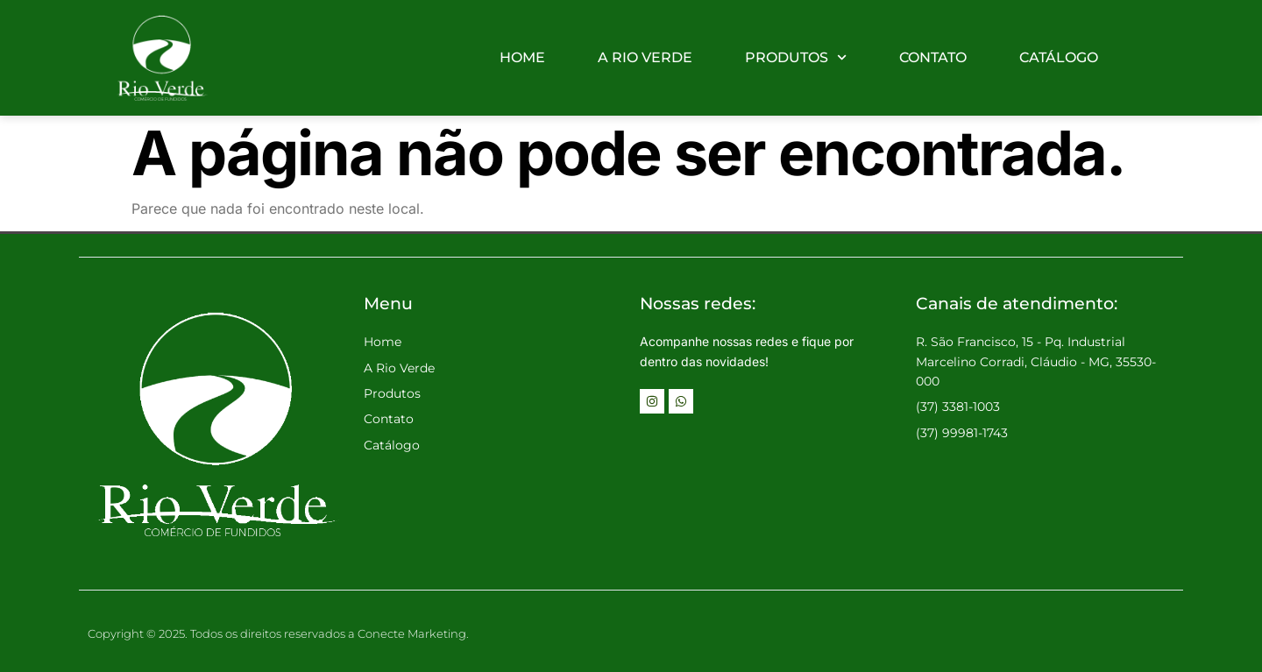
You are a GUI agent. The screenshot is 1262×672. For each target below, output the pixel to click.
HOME (522, 57)
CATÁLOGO (1058, 57)
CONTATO (933, 57)
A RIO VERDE (645, 57)
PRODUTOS (796, 57)
